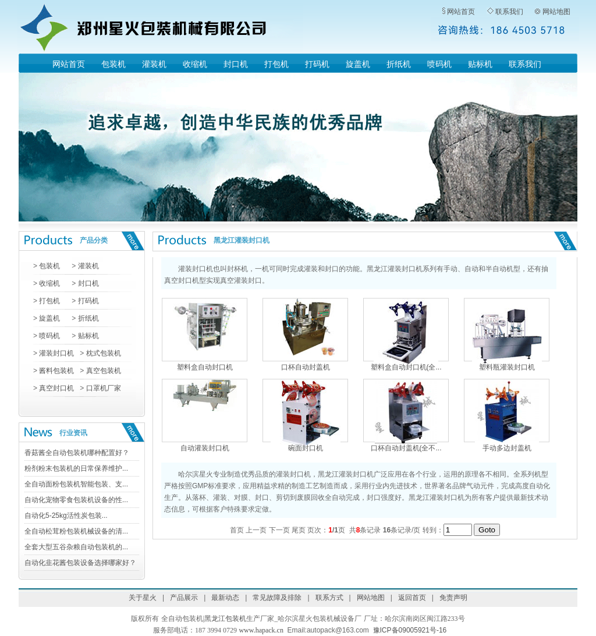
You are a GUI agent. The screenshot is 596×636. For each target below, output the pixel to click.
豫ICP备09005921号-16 (410, 630)
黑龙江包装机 (225, 618)
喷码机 (439, 64)
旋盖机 (358, 64)
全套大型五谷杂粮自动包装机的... (76, 547)
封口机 (236, 64)
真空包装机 (103, 371)
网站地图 (556, 12)
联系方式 (329, 598)
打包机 (276, 64)
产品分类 (94, 240)
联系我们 (509, 12)
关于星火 (143, 598)
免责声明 (453, 598)
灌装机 (154, 64)
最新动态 (225, 598)
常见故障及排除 (277, 598)
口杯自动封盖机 (305, 367)
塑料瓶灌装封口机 (507, 367)
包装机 (113, 64)
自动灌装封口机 (204, 448)
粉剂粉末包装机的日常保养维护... (76, 468)
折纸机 (398, 64)
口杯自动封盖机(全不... (406, 448)
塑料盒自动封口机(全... (406, 367)
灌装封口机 (55, 353)
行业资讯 (73, 433)
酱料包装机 (55, 371)
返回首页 (412, 598)
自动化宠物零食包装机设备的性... (76, 500)
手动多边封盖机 (507, 448)
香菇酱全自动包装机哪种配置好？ (76, 453)
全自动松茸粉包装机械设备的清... (76, 531)
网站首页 (461, 12)
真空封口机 (55, 388)
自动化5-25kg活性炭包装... (66, 515)
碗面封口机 (305, 448)
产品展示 (184, 598)
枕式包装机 (103, 353)
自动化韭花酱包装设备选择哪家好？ (80, 563)
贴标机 (480, 64)
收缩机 (195, 64)
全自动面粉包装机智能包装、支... (76, 484)
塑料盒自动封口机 (205, 367)
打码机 (317, 64)
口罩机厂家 (103, 388)
